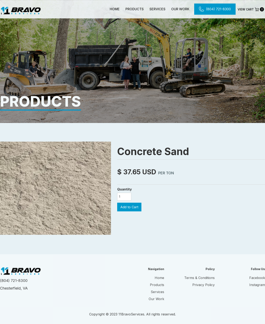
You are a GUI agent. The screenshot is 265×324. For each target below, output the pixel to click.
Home (115, 9)
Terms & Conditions (199, 281)
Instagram (257, 288)
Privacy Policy (203, 288)
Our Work (180, 9)
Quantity (124, 189)
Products (134, 9)
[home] (20, 9)
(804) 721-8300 (14, 283)
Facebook (257, 281)
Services (157, 9)
